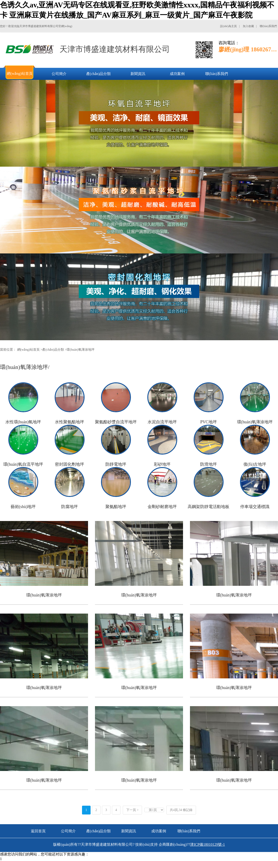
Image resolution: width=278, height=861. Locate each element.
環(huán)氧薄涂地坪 (80, 349)
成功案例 (158, 831)
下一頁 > (132, 810)
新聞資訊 (128, 831)
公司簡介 (68, 831)
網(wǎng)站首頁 (28, 349)
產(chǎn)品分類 (53, 349)
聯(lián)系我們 (188, 831)
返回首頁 (38, 831)
